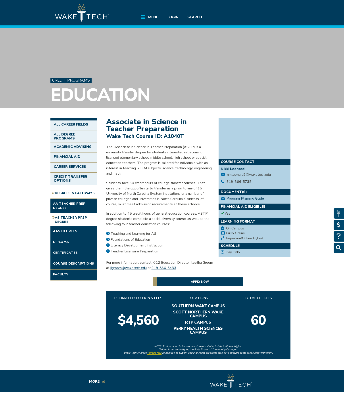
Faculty (61, 274)
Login (173, 17)
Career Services (70, 166)
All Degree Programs (64, 136)
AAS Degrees (65, 231)
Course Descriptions (73, 263)
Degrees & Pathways (75, 193)
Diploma (61, 242)
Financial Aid (67, 156)
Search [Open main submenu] (194, 17)
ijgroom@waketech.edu (128, 267)
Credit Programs (71, 80)
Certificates (65, 252)
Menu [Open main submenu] (153, 17)
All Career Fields (71, 124)
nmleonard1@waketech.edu (249, 174)
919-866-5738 (239, 181)
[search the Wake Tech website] (268, 7)
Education (100, 95)
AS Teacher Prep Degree (71, 219)
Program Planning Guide (245, 198)
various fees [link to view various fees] (154, 353)
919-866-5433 (164, 267)
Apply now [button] (200, 282)
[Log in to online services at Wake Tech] (281, 7)
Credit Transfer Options (70, 178)
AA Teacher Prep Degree (69, 205)
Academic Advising (73, 146)
